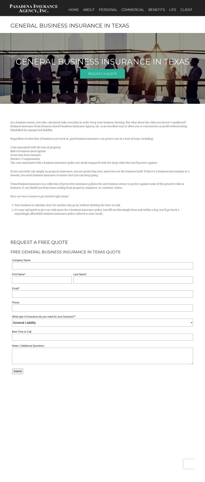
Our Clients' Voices (65, 413)
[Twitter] (16, 437)
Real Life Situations (66, 417)
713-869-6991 (22, 422)
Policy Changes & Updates (164, 422)
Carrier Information (161, 426)
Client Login (158, 413)
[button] (73, 9)
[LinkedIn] (22, 437)
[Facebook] (11, 437)
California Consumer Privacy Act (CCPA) (95, 454)
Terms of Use (28, 462)
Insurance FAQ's (64, 422)
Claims (155, 417)
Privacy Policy (15, 462)
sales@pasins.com (17, 432)
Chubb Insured (64, 426)
